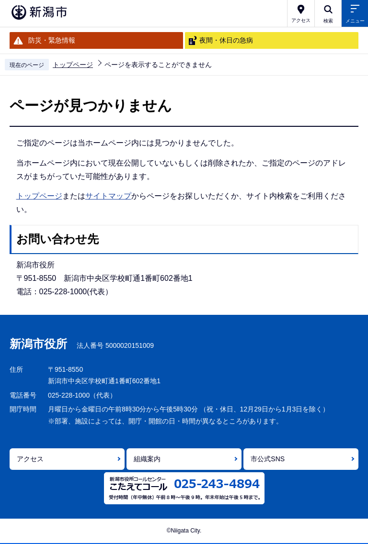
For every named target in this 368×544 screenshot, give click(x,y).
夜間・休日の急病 (226, 40)
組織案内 (147, 459)
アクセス (30, 459)
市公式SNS (268, 459)
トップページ (73, 64)
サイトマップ (108, 196)
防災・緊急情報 (51, 40)
